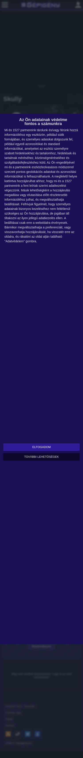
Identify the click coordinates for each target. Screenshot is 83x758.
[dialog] (41, 379)
